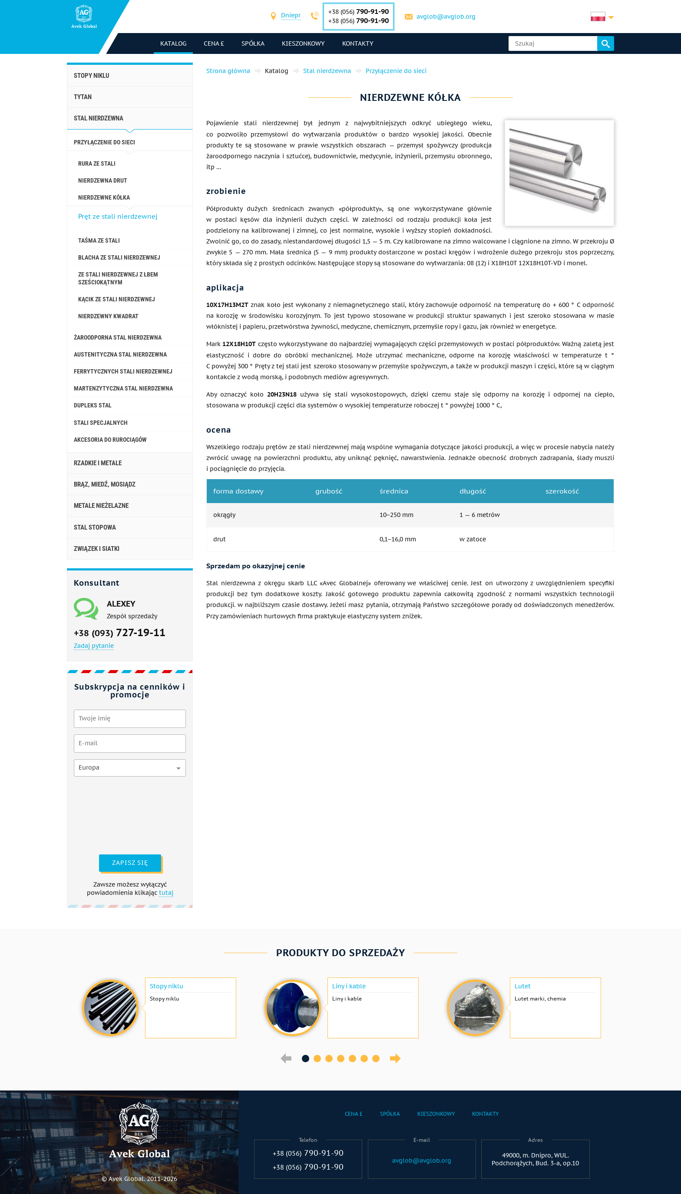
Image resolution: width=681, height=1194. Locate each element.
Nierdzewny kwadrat (108, 316)
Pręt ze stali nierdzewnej (118, 216)
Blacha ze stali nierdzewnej (119, 257)
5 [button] (352, 1058)
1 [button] (305, 1058)
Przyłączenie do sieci (104, 142)
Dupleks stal (93, 405)
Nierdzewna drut (102, 180)
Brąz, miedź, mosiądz (105, 484)
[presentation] (109, 814)
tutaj (166, 893)
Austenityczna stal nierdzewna (120, 354)
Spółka (252, 43)
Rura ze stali (97, 163)
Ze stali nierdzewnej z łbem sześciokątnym (118, 278)
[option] (158, 1007)
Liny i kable (349, 986)
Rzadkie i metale (98, 463)
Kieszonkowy (303, 43)
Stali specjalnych (101, 422)
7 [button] (376, 1058)
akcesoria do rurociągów (110, 439)
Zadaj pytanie (94, 646)
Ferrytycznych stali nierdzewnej (123, 371)
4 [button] (340, 1058)
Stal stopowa (95, 527)
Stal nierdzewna (98, 118)
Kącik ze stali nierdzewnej (116, 299)
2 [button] (317, 1058)
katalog (173, 43)
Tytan (83, 97)
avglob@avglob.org (446, 16)
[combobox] (291, 16)
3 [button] (329, 1058)
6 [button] (364, 1058)
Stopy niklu (91, 76)
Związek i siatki (96, 549)
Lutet (523, 986)
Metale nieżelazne (101, 506)
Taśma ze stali (99, 240)
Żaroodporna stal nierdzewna (118, 337)
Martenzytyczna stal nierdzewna (123, 388)
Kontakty (358, 43)
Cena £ (214, 43)
